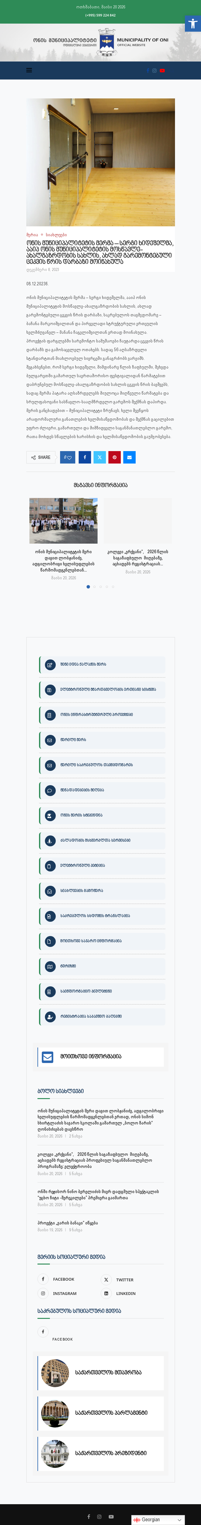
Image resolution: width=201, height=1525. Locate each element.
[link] (193, 24)
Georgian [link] (146, 1520)
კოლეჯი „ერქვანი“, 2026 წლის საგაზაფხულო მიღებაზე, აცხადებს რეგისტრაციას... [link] (137, 557)
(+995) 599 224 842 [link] (100, 15)
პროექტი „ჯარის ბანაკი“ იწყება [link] (67, 1222)
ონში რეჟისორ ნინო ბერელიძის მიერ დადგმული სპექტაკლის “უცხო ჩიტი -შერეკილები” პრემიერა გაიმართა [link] (98, 1194)
